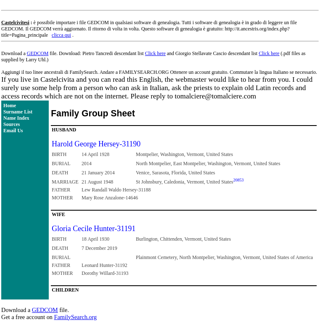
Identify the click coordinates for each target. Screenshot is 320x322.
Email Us (13, 130)
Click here (155, 53)
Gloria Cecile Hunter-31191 (93, 228)
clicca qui (61, 35)
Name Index (16, 118)
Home (9, 105)
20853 (238, 180)
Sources (11, 124)
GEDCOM (37, 53)
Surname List (17, 112)
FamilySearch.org (75, 317)
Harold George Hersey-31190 (96, 144)
